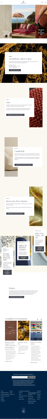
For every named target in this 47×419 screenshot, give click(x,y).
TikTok (38, 399)
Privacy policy (30, 396)
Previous (37, 319)
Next (41, 319)
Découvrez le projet (14, 70)
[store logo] (23, 3)
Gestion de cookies (31, 399)
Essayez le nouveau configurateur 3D (40, 249)
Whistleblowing (31, 403)
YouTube (38, 397)
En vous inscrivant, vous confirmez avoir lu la (23, 383)
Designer (2, 399)
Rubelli (11, 391)
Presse (20, 394)
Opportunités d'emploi (23, 396)
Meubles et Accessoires (5, 396)
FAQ (29, 391)
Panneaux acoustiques (5, 394)
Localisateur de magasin (23, 391)
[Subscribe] (31, 377)
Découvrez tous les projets (16, 297)
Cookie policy (30, 398)
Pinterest (38, 392)
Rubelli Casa (12, 394)
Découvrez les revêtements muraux (7, 272)
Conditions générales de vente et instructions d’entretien (32, 394)
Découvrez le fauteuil (23, 258)
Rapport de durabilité (32, 401)
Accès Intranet (21, 399)
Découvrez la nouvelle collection (15, 114)
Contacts (20, 392)
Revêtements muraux (4, 392)
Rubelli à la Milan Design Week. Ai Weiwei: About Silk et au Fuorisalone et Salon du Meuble (11, 346)
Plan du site (21, 397)
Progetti (2, 397)
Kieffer (11, 392)
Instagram (39, 391)
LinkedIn (38, 396)
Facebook (39, 394)
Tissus (2, 391)
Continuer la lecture (8, 361)
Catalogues (3, 400)
